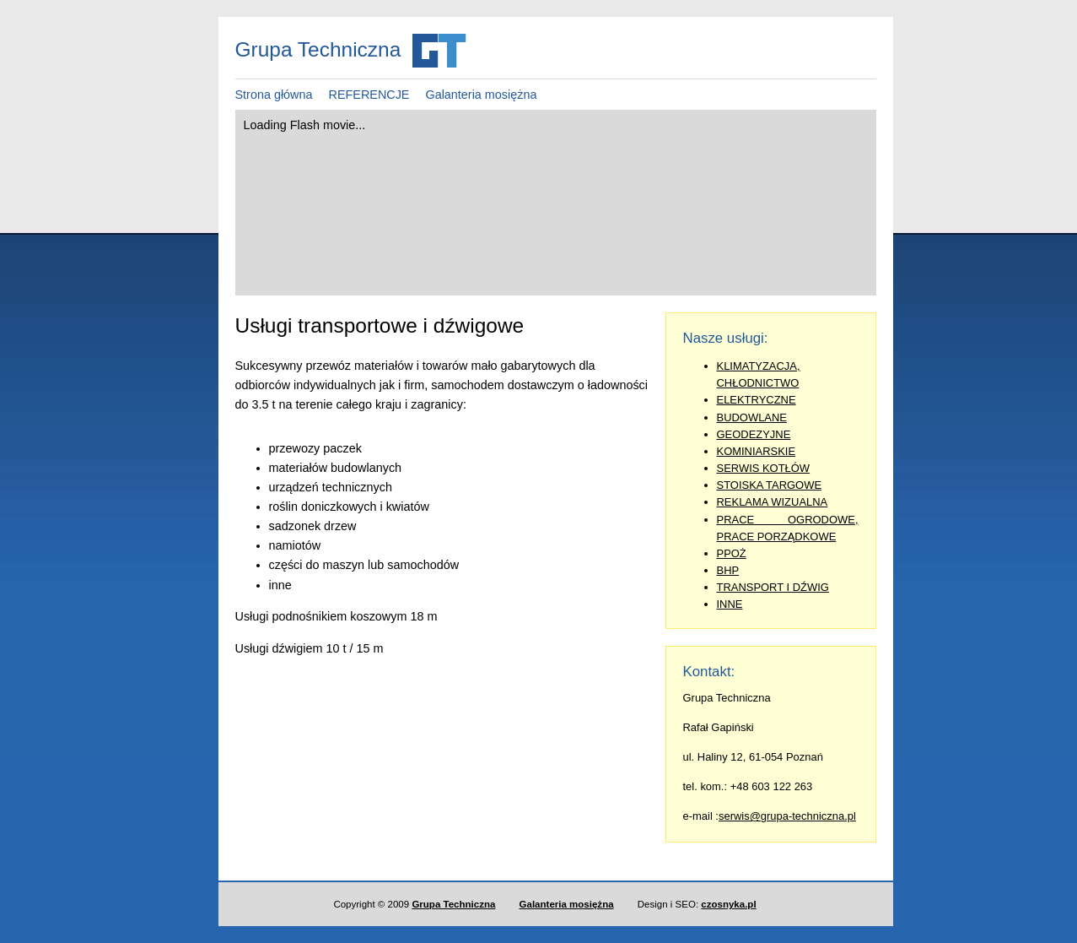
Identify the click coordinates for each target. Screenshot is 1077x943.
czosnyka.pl (728, 904)
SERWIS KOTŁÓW (763, 468)
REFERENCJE (369, 94)
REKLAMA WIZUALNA (772, 502)
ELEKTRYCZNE (756, 399)
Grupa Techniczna (453, 904)
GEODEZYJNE (754, 434)
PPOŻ (731, 553)
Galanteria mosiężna (480, 94)
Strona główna (274, 94)
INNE (730, 604)
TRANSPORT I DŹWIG (773, 587)
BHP (728, 570)
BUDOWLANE (752, 417)
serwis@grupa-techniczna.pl (787, 816)
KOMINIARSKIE (756, 451)
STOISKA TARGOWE (769, 485)
